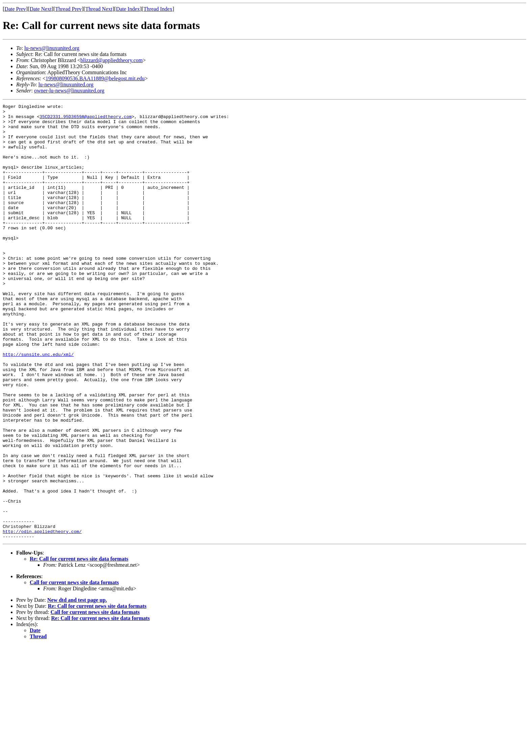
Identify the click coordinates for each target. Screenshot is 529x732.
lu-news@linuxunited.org (51, 48)
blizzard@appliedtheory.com (111, 60)
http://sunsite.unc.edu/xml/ (38, 405)
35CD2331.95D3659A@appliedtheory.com (85, 119)
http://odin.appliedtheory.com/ (42, 617)
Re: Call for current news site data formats (79, 646)
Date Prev (15, 9)
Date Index (128, 9)
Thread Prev (68, 9)
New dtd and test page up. (77, 687)
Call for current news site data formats (74, 669)
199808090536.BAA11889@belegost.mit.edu (95, 78)
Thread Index (157, 9)
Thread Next (98, 9)
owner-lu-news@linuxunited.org (69, 90)
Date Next (41, 9)
